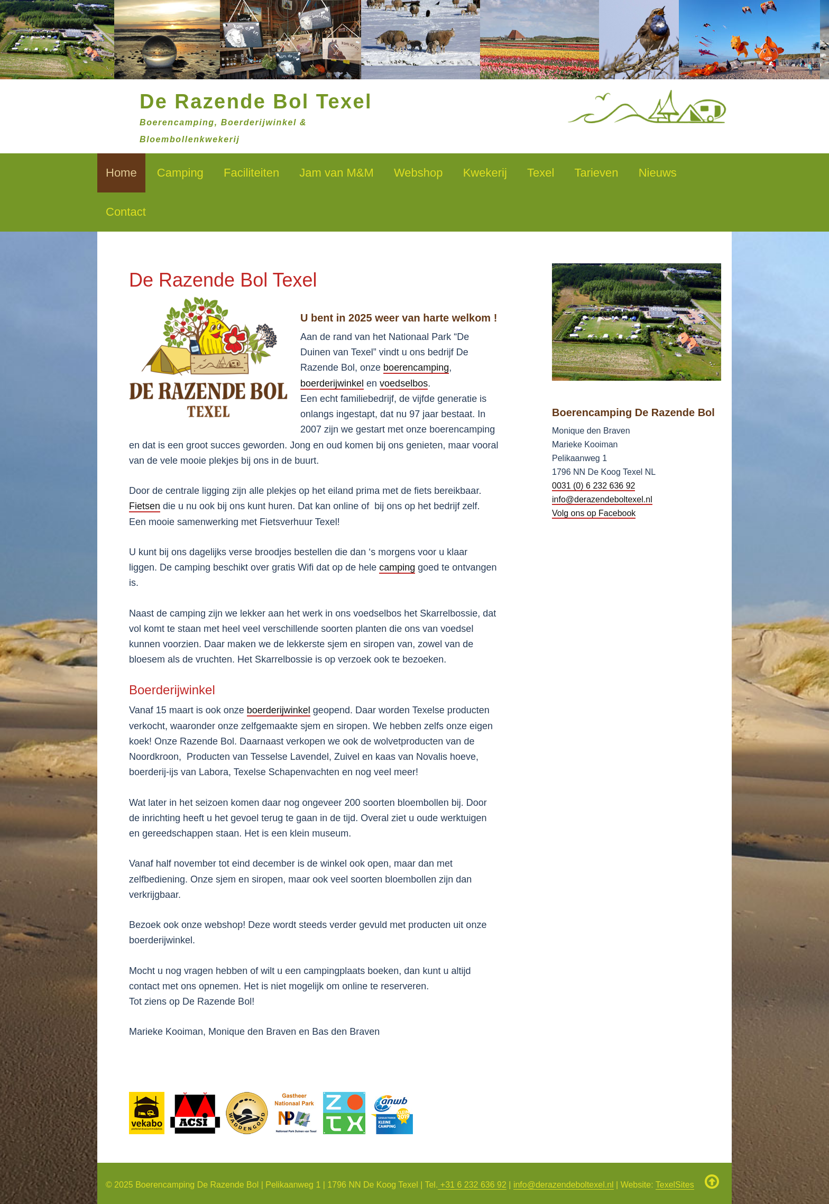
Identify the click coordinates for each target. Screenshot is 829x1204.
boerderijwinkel (332, 383)
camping (397, 567)
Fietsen (144, 506)
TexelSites (675, 1184)
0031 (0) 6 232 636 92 (593, 485)
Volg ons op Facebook (593, 513)
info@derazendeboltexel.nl (602, 499)
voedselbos (404, 383)
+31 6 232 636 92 (472, 1184)
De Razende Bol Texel (256, 101)
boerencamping (416, 367)
